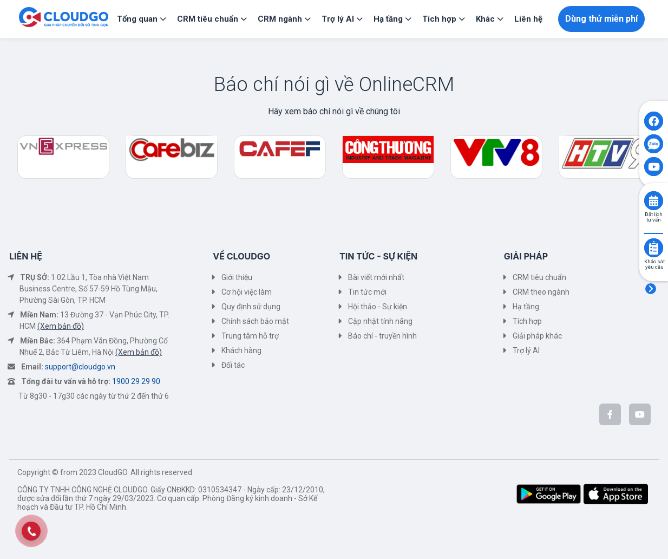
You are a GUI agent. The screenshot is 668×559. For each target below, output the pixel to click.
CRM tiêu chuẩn (539, 277)
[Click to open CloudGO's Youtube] (653, 166)
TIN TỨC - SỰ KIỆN (378, 256)
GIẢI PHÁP (526, 256)
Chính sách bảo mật (255, 321)
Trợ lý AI (526, 350)
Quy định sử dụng (250, 306)
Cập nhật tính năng (380, 321)
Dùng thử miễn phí (601, 19)
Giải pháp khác (537, 336)
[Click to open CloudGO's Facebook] (653, 121)
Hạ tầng (526, 306)
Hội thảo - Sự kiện (377, 306)
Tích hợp (527, 321)
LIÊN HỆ (25, 256)
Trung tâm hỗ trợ (250, 336)
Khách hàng (241, 350)
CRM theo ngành (541, 292)
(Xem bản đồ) (60, 326)
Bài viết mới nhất (376, 277)
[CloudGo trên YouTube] (640, 414)
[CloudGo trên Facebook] (610, 414)
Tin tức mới (367, 292)
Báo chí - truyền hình (382, 336)
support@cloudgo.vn (80, 366)
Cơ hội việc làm (246, 292)
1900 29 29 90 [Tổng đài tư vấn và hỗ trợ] (136, 381)
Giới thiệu (236, 277)
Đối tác (233, 365)
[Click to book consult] (653, 200)
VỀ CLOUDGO (241, 256)
